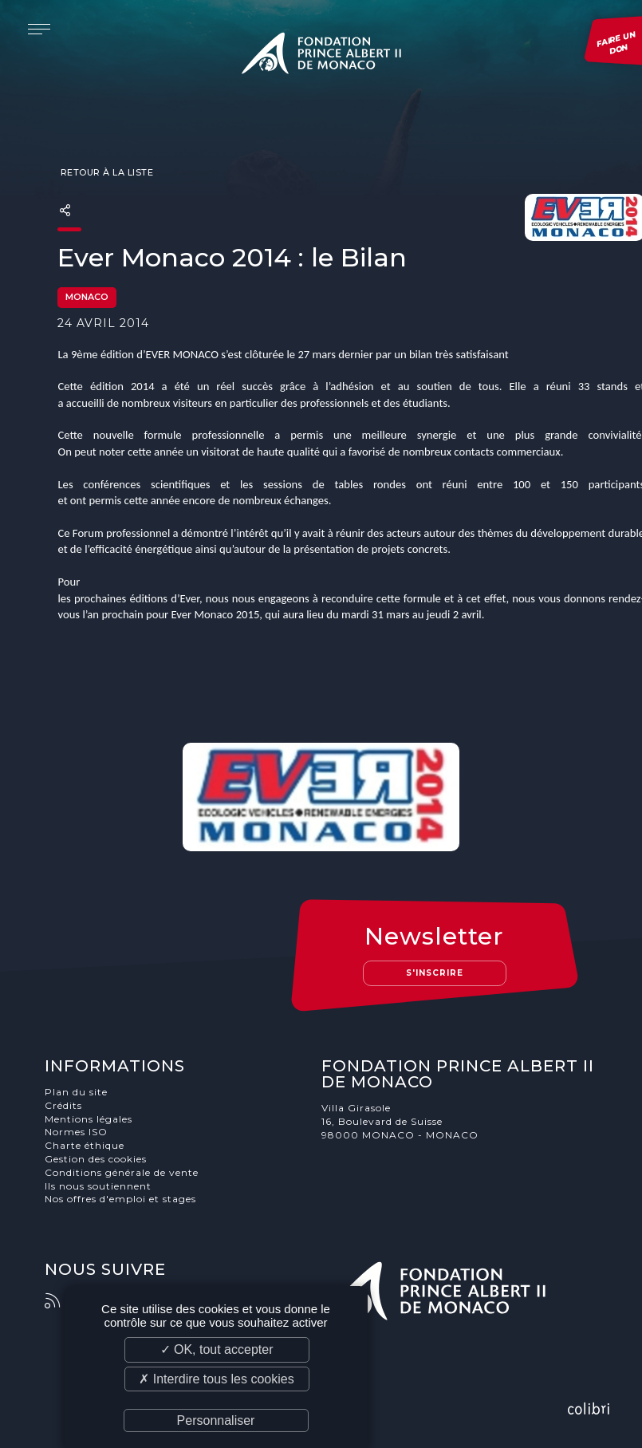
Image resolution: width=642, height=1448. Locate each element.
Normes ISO (76, 1132)
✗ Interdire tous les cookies (216, 1379)
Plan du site (76, 1092)
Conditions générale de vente (122, 1172)
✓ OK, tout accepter (217, 1349)
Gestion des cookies (96, 1159)
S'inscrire (434, 973)
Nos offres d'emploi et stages (120, 1199)
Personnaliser (216, 1420)
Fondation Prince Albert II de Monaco (321, 56)
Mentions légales (88, 1119)
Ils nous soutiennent (98, 1186)
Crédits (63, 1105)
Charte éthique (84, 1145)
